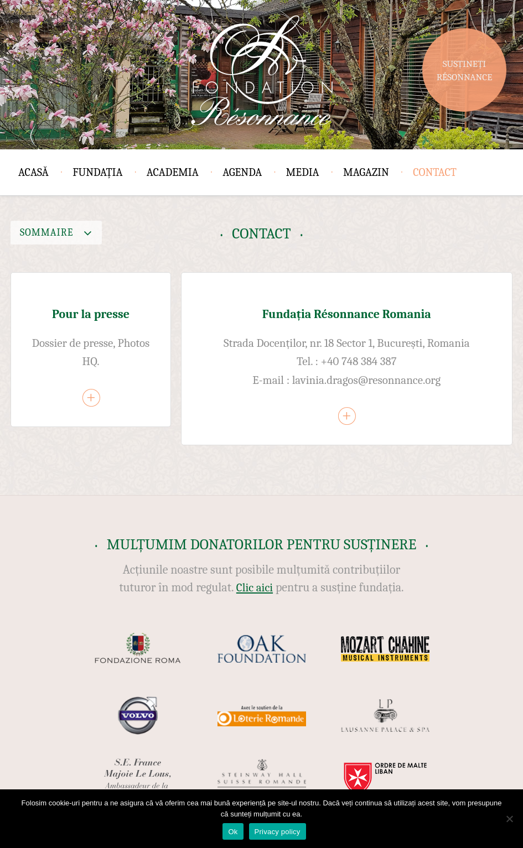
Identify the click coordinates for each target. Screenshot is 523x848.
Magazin (366, 172)
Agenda (242, 172)
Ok (232, 832)
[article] (91, 349)
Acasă (33, 172)
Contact (435, 172)
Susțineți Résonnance (465, 70)
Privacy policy (278, 832)
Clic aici (254, 587)
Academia (173, 172)
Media (302, 172)
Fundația (97, 172)
